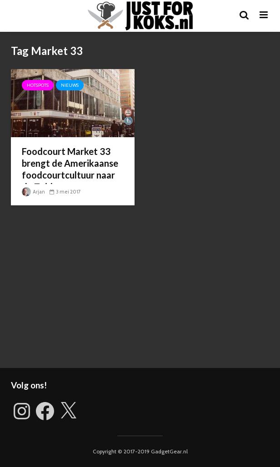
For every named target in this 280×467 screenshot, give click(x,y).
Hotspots (38, 85)
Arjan (33, 192)
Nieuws (70, 85)
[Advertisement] (140, 290)
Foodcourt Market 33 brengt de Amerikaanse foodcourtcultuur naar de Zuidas (70, 169)
